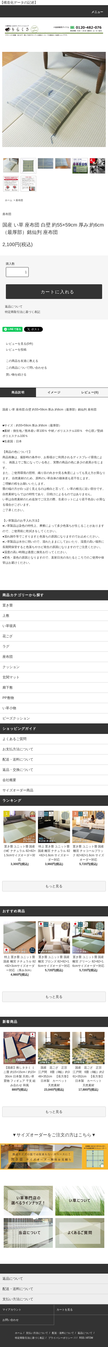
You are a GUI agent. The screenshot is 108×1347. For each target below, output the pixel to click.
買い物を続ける (13, 374)
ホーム (8, 200)
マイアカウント (11, 1309)
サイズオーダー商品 (17, 790)
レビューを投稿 (13, 349)
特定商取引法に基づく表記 (22, 312)
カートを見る (65, 1309)
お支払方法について (17, 749)
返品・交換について (17, 770)
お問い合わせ (10, 1319)
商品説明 (18, 392)
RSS (81, 1337)
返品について (14, 306)
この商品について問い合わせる (23, 367)
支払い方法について (37, 1333)
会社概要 (9, 780)
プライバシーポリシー (60, 1337)
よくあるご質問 (14, 739)
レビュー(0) (90, 392)
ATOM (89, 1337)
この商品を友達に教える (19, 361)
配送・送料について (17, 759)
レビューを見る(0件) (16, 343)
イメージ (54, 392)
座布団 (19, 200)
